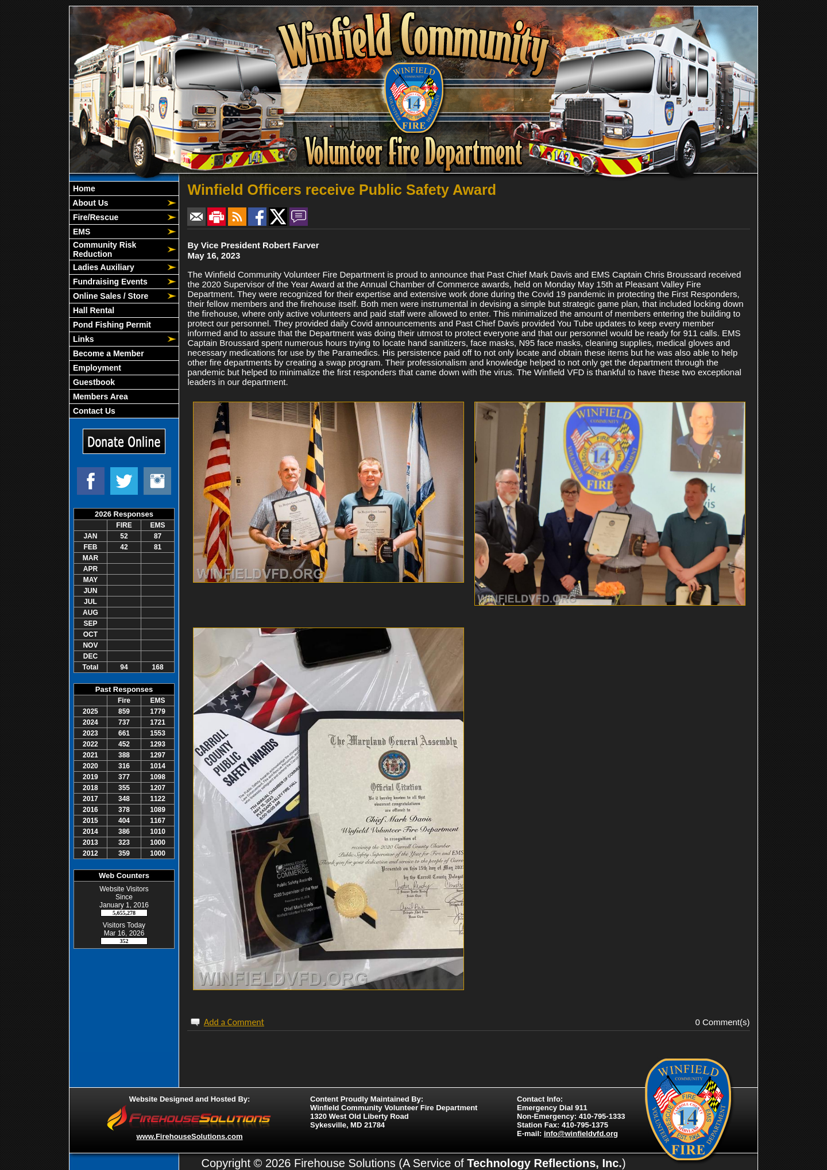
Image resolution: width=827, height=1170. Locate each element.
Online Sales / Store (109, 296)
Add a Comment (234, 1022)
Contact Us (93, 410)
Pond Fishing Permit (111, 324)
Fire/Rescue (94, 217)
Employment (96, 367)
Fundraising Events (109, 281)
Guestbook (93, 382)
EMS (80, 231)
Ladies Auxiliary (102, 267)
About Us (90, 202)
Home (83, 188)
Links (82, 339)
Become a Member (107, 353)
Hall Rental (92, 310)
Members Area (99, 396)
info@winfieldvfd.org (581, 1133)
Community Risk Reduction (103, 249)
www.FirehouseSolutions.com (189, 1136)
